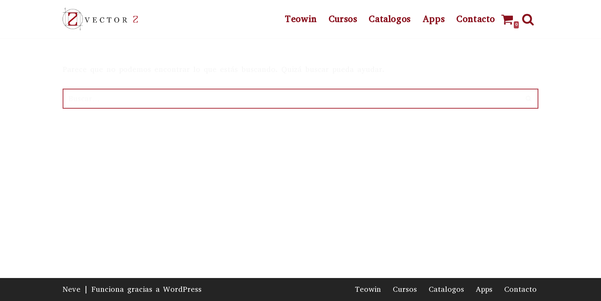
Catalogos (389, 19)
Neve (72, 289)
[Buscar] (528, 19)
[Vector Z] (100, 19)
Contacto (475, 19)
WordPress (182, 289)
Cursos (342, 19)
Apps (433, 19)
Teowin (301, 19)
